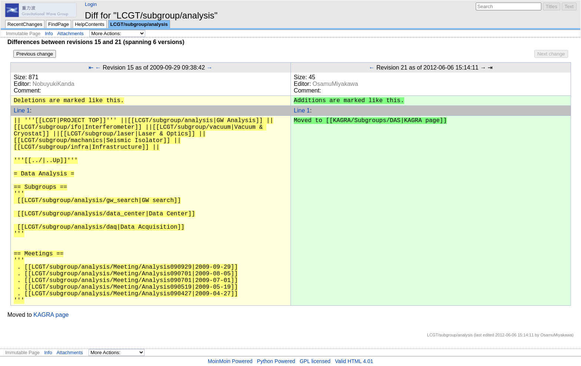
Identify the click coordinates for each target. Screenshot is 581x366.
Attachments (70, 33)
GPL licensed (315, 361)
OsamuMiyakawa (335, 84)
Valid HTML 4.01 (354, 361)
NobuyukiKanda (53, 84)
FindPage (58, 24)
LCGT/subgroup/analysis (139, 24)
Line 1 (22, 110)
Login (91, 4)
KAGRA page (51, 315)
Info (49, 33)
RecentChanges (24, 24)
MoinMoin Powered (230, 361)
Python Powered (276, 361)
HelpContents (89, 24)
